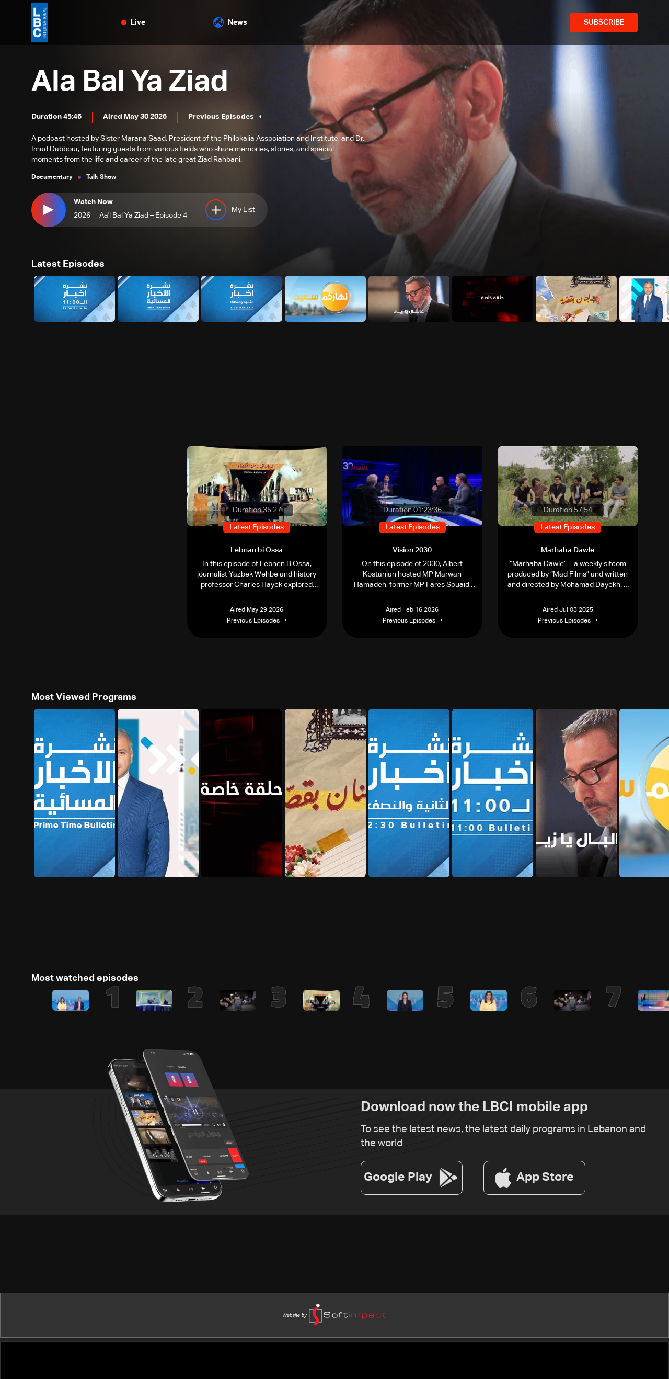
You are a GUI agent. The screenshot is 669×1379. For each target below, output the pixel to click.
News (230, 22)
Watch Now (93, 202)
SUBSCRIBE (604, 22)
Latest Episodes (68, 264)
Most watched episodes (85, 978)
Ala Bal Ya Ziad (129, 82)
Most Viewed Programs (83, 697)
